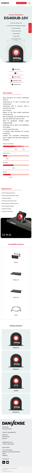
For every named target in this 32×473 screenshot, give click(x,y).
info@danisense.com (7, 442)
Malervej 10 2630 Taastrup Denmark (5, 436)
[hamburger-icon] (29, 3)
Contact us (30, 28)
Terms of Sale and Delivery (7, 471)
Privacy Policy (4, 469)
